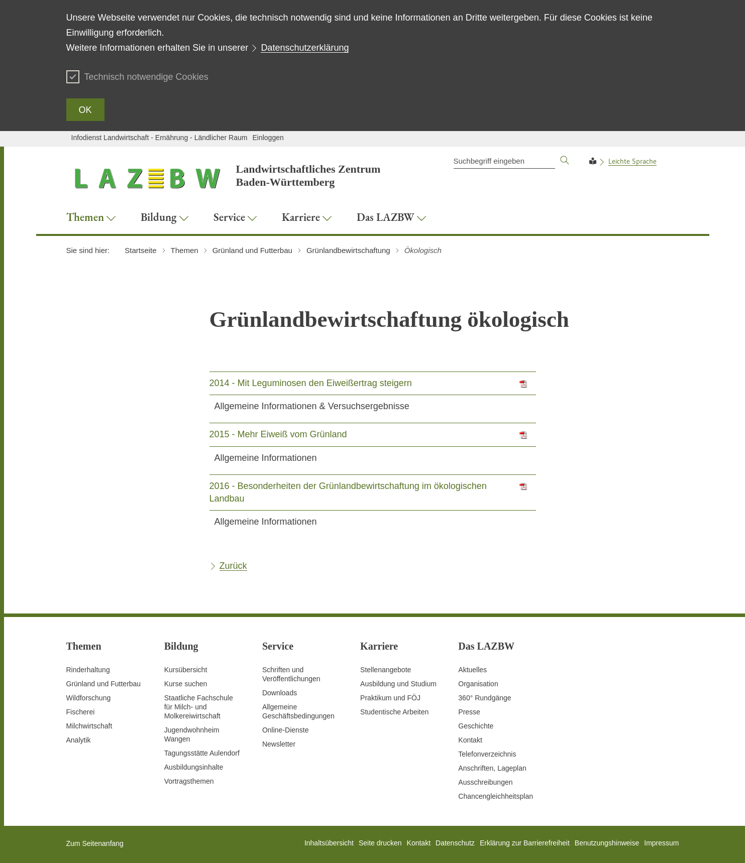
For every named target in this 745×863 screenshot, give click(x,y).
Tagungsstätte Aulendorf (202, 753)
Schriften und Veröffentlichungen (291, 674)
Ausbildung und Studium (398, 684)
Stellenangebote (385, 670)
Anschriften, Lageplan (492, 768)
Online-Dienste (285, 730)
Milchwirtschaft (89, 726)
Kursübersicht (185, 670)
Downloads (279, 693)
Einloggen (267, 138)
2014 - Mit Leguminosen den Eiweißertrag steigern (310, 383)
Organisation (478, 684)
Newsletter (278, 744)
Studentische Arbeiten (394, 712)
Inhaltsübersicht (329, 843)
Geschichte (475, 726)
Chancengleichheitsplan (495, 796)
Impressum (661, 843)
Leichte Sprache (632, 161)
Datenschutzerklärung (305, 48)
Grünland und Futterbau (103, 684)
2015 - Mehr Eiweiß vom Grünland (278, 434)
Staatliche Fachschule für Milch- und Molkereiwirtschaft (198, 707)
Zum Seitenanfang (95, 843)
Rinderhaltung (88, 670)
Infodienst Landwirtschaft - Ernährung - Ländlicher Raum (159, 138)
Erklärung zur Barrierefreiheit (525, 843)
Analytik (78, 740)
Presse (469, 712)
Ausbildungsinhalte (194, 767)
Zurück (233, 566)
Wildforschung (88, 698)
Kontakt (470, 740)
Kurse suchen (185, 684)
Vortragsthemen (189, 781)
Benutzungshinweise (607, 843)
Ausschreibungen (485, 782)
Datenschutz (455, 843)
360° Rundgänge (484, 698)
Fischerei (80, 712)
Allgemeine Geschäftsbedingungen (298, 711)
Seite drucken (380, 843)
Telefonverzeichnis (487, 754)
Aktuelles (472, 670)
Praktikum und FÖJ (390, 698)
